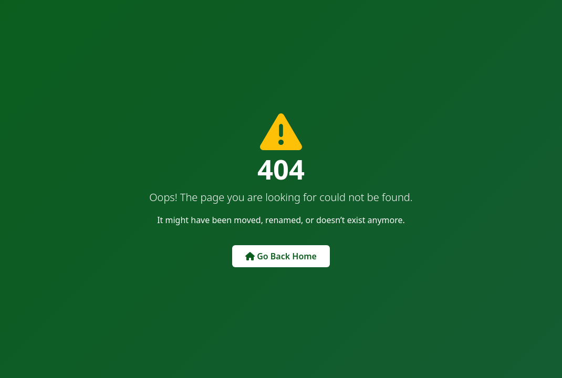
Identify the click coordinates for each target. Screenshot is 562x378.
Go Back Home (281, 256)
